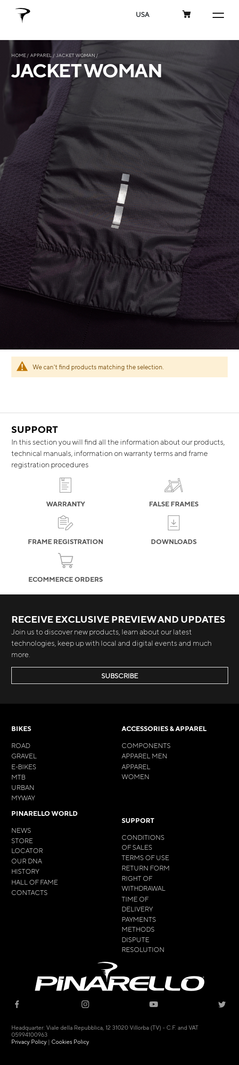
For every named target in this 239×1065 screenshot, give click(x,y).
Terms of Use (145, 857)
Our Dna (26, 860)
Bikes (21, 728)
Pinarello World (44, 813)
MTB (18, 776)
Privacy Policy (29, 1041)
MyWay (23, 797)
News (21, 830)
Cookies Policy (70, 1041)
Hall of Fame (34, 882)
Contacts (29, 892)
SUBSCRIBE (119, 675)
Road (20, 745)
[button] (142, 14)
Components (146, 745)
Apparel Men (144, 755)
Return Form (146, 867)
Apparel (41, 55)
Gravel (24, 755)
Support (138, 820)
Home (19, 55)
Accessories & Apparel (164, 728)
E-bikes (23, 766)
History (25, 871)
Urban (22, 787)
